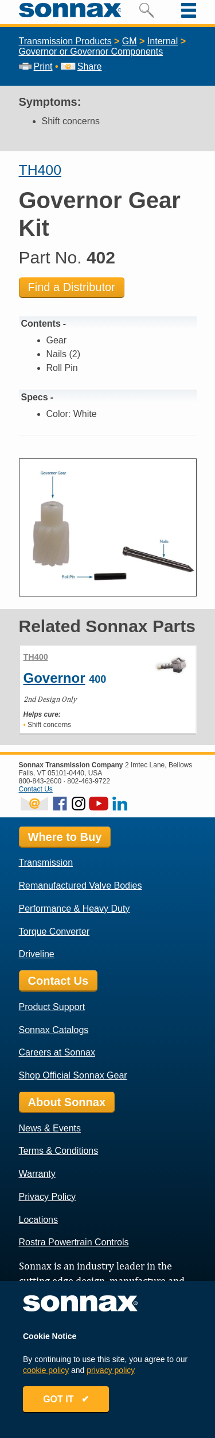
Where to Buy (65, 837)
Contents (41, 323)
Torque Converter (54, 931)
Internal (162, 41)
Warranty (37, 1174)
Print (36, 66)
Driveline (36, 954)
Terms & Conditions (59, 1151)
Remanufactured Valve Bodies (80, 885)
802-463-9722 (88, 781)
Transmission (46, 862)
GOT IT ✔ (66, 1399)
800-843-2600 (40, 781)
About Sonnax (67, 1102)
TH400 (40, 170)
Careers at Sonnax (57, 1052)
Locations (38, 1220)
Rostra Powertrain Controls (74, 1242)
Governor (54, 678)
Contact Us (36, 789)
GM (129, 41)
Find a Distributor (71, 287)
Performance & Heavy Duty (74, 908)
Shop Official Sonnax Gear (73, 1075)
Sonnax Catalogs (54, 1030)
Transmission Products (65, 41)
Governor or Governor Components (91, 51)
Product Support (52, 1007)
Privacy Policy (47, 1197)
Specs (34, 397)
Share (81, 66)
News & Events (50, 1128)
